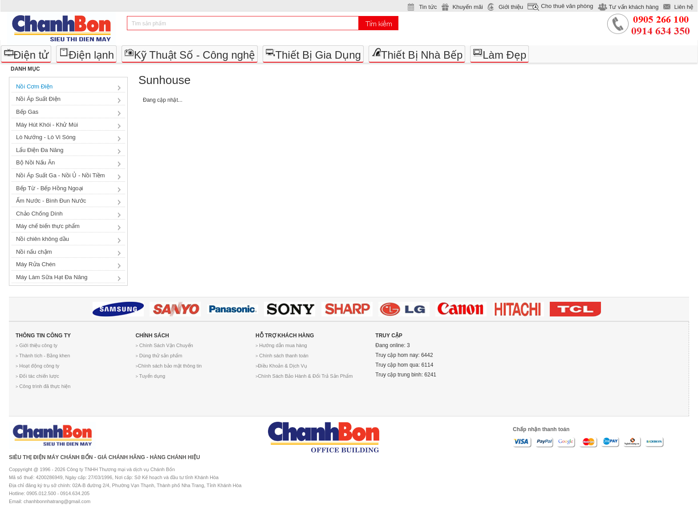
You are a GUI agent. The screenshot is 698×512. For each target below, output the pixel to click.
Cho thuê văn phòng (567, 6)
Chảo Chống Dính (39, 213)
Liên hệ (683, 7)
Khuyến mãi (467, 7)
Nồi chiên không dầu (42, 239)
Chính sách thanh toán (282, 355)
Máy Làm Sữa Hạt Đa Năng (52, 277)
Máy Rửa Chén (35, 264)
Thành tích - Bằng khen (43, 355)
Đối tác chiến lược (37, 376)
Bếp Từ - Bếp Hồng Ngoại (49, 188)
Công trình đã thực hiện (43, 386)
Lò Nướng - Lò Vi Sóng (46, 137)
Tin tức (428, 7)
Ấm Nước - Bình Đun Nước (51, 200)
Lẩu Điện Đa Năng (40, 150)
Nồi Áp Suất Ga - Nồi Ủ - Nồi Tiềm (60, 175)
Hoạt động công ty (37, 365)
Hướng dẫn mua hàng (281, 345)
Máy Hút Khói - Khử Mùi (47, 124)
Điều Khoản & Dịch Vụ (281, 365)
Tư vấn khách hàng (633, 7)
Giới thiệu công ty (36, 345)
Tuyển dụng (150, 376)
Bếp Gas (27, 111)
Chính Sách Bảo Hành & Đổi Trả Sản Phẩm (304, 376)
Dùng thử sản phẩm (158, 355)
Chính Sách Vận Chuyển (164, 345)
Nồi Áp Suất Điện (38, 99)
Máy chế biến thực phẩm (48, 226)
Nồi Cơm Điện (34, 86)
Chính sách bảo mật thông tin (168, 365)
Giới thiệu (511, 7)
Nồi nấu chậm (34, 251)
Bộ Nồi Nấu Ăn (35, 162)
